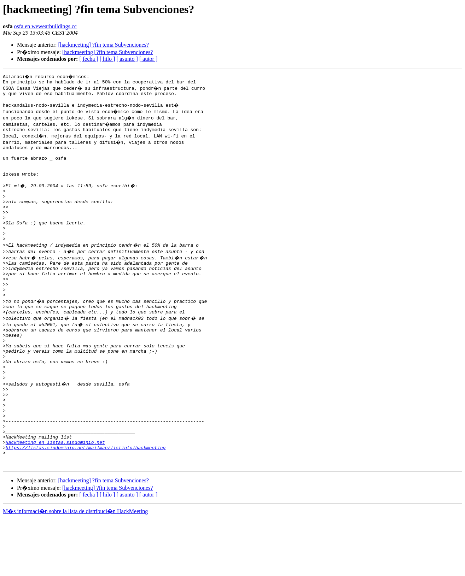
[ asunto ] (127, 59)
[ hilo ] (107, 59)
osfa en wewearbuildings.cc (45, 26)
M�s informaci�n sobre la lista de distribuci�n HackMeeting (75, 569)
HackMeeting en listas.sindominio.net (55, 496)
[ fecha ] (88, 59)
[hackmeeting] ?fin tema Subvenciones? (103, 45)
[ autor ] (148, 59)
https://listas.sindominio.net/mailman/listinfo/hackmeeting (85, 502)
